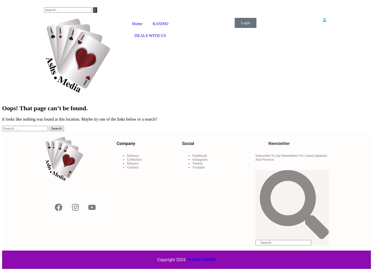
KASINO (160, 23)
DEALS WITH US (150, 35)
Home (137, 23)
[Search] (95, 10)
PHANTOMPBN (202, 259)
